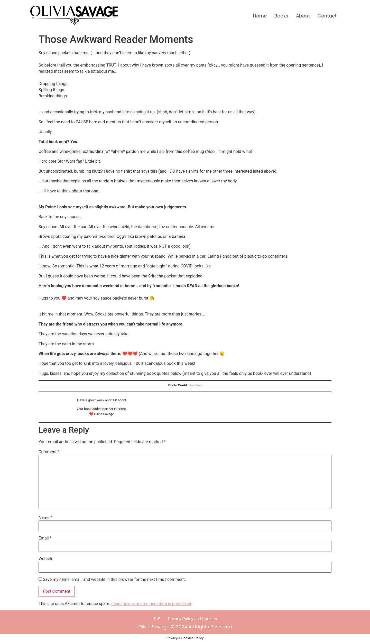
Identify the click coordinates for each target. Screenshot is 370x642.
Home (260, 16)
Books (281, 16)
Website (46, 559)
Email (45, 538)
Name (45, 518)
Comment (49, 452)
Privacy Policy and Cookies (192, 618)
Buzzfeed (196, 385)
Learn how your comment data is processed (151, 603)
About (303, 16)
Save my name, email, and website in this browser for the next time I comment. (114, 580)
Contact (327, 16)
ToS (156, 618)
